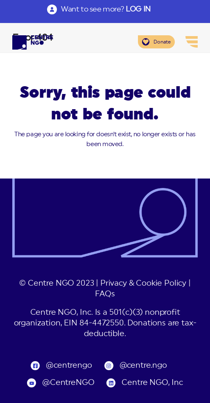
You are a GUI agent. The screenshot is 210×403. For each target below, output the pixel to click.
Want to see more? (105, 9)
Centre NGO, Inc (152, 383)
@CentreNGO (68, 383)
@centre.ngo (143, 365)
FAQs (105, 294)
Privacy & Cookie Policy (143, 283)
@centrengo (69, 365)
